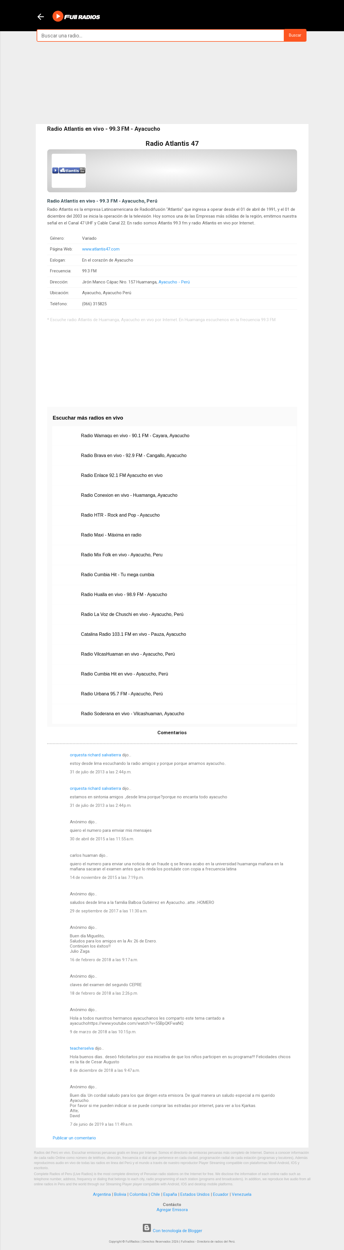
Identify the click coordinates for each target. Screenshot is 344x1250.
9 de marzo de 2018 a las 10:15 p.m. (103, 1031)
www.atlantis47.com (101, 249)
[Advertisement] (172, 83)
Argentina (102, 1194)
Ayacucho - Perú (174, 282)
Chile (155, 1194)
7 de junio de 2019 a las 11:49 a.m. (101, 1124)
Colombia (138, 1194)
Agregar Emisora (172, 1209)
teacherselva (82, 1048)
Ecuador (220, 1194)
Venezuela (241, 1194)
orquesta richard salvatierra (95, 754)
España (170, 1194)
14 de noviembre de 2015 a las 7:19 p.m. (107, 877)
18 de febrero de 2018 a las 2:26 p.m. (104, 993)
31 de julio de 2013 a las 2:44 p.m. (101, 772)
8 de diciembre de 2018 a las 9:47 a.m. (105, 1070)
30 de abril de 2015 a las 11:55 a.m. (102, 838)
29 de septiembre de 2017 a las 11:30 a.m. (108, 911)
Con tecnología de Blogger (172, 1230)
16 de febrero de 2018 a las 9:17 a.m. (104, 959)
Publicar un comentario (74, 1137)
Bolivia (120, 1194)
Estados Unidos (195, 1194)
